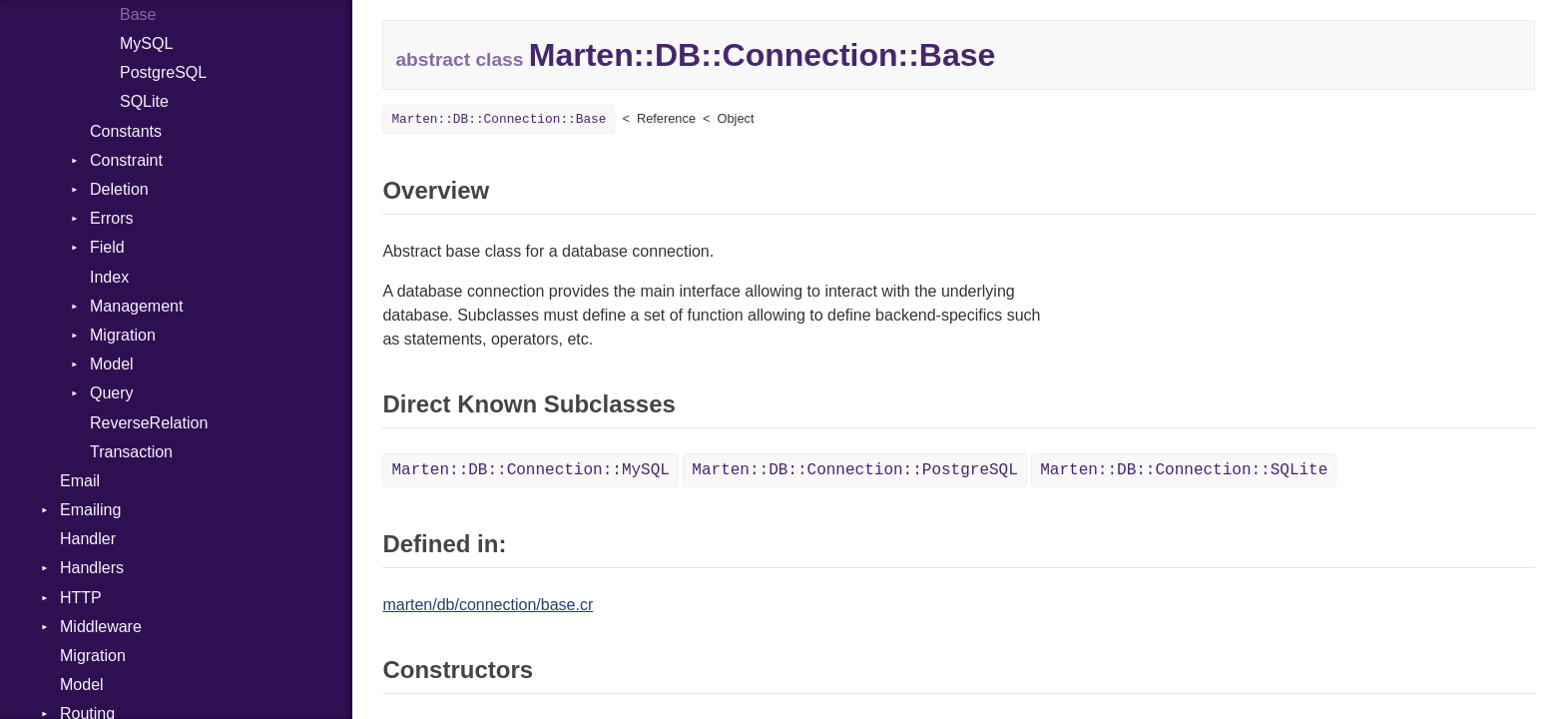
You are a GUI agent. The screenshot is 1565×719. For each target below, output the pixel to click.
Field (107, 247)
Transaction (131, 451)
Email (80, 480)
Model (112, 364)
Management (136, 306)
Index (109, 277)
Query (112, 392)
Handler (88, 538)
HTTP (81, 597)
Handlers (92, 567)
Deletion (119, 189)
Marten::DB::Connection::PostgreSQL (854, 470)
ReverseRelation (149, 422)
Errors (112, 218)
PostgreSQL (163, 72)
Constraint (126, 160)
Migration (123, 335)
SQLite (144, 101)
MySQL (146, 43)
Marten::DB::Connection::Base (498, 119)
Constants (126, 131)
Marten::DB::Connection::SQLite (1183, 470)
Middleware (101, 626)
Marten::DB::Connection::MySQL (530, 470)
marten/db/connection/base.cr (487, 604)
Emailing (90, 509)
